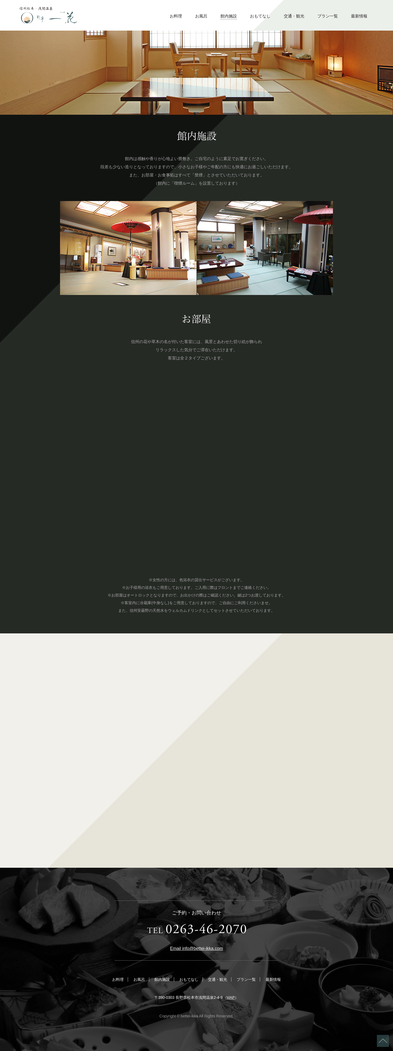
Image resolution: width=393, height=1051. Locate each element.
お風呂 (201, 16)
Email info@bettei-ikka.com (196, 948)
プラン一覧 (327, 16)
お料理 (176, 16)
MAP (231, 997)
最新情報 (359, 16)
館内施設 (229, 16)
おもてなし (260, 16)
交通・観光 (294, 16)
